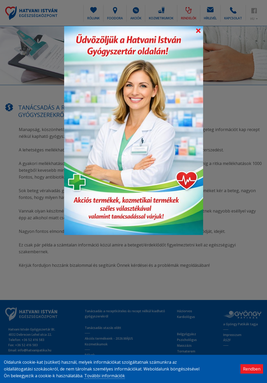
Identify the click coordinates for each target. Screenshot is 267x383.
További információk (104, 376)
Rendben (251, 369)
